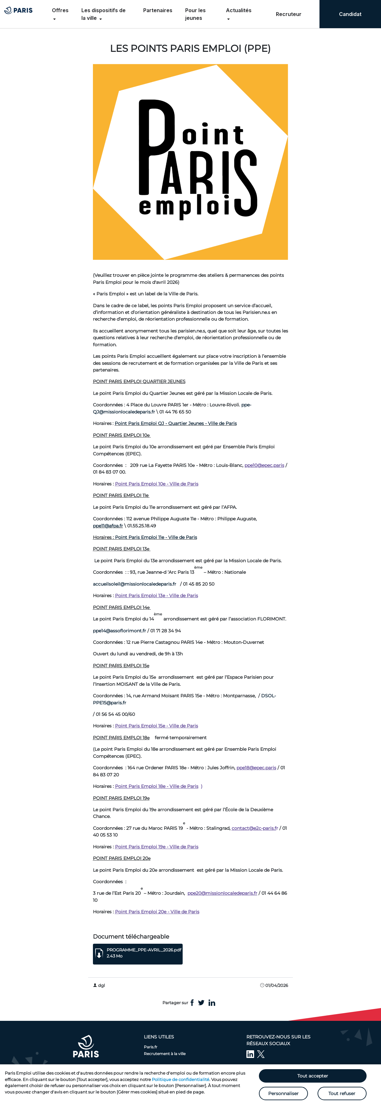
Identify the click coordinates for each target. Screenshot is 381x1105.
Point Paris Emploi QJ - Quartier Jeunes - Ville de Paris (176, 423)
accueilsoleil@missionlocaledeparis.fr (134, 584)
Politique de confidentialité (180, 1079)
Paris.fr (150, 1047)
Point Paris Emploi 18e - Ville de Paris (156, 786)
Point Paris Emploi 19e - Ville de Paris (156, 847)
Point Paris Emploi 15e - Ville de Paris (156, 726)
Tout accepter (312, 1076)
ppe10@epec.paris (264, 465)
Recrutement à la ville (165, 1053)
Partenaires (157, 10)
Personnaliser (283, 1093)
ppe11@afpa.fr (108, 526)
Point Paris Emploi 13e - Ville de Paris (156, 595)
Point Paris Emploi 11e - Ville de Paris (156, 537)
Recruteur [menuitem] (289, 14)
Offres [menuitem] (60, 10)
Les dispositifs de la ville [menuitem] (103, 14)
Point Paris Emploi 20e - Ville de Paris (157, 912)
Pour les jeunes (195, 14)
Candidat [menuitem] (350, 14)
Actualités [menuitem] (239, 10)
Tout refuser (341, 1093)
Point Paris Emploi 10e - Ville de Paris (156, 484)
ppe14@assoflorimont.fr (119, 631)
